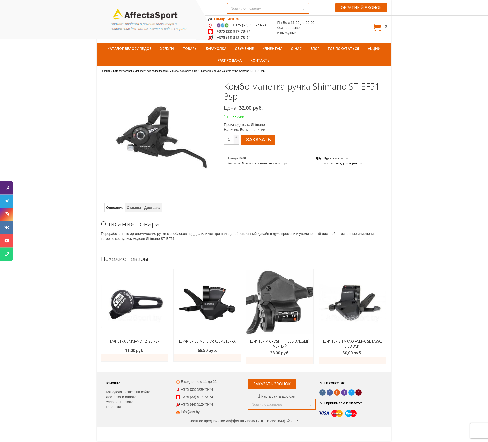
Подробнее (135, 358)
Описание (115, 208)
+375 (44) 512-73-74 (233, 37)
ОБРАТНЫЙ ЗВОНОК (361, 7)
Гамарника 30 (226, 18)
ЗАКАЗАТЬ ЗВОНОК (272, 384)
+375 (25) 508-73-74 (249, 25)
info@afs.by (190, 412)
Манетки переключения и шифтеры (265, 163)
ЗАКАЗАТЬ (258, 139)
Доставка (152, 208)
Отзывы (134, 208)
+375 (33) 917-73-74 (233, 31)
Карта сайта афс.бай (278, 396)
